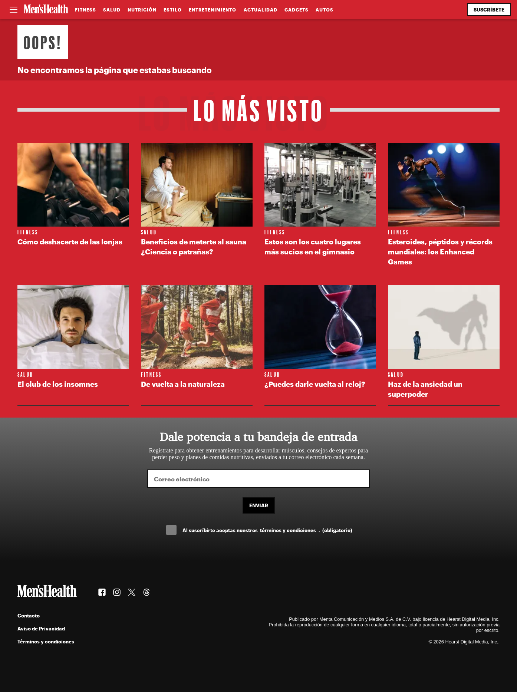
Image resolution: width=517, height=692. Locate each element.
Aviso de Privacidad (41, 628)
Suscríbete (489, 9)
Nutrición (142, 9)
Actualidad (260, 9)
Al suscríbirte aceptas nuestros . (267, 530)
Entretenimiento (212, 9)
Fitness (85, 9)
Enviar (258, 505)
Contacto (28, 615)
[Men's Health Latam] (46, 9)
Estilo (173, 9)
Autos (324, 9)
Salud (112, 9)
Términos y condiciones (45, 641)
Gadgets (296, 9)
